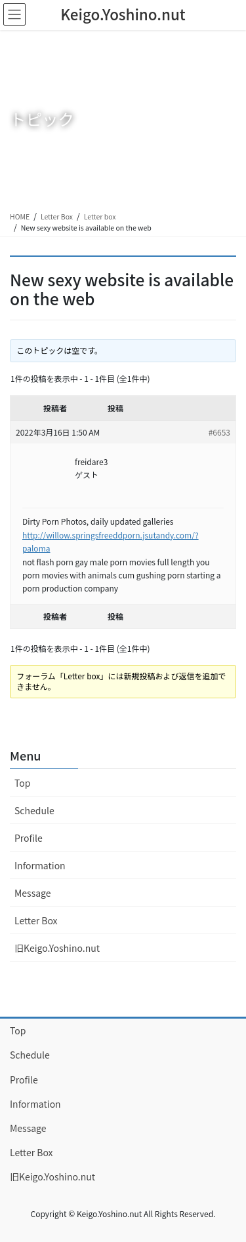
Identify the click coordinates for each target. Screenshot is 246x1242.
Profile (28, 837)
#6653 (219, 432)
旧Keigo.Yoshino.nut (57, 947)
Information (40, 865)
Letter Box (57, 216)
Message (32, 892)
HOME (20, 216)
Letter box (100, 216)
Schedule (34, 810)
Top (22, 782)
